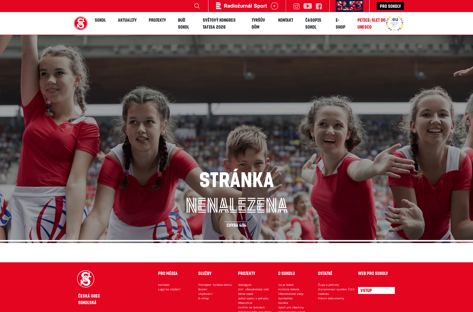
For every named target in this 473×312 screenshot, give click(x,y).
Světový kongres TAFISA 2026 (219, 23)
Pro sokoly (390, 6)
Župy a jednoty (328, 284)
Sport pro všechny (291, 307)
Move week (245, 293)
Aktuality (127, 20)
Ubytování (205, 293)
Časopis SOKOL (313, 23)
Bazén (202, 289)
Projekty (157, 20)
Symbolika (285, 298)
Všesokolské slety (290, 293)
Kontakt (285, 20)
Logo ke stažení (169, 289)
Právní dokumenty (331, 298)
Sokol (100, 20)
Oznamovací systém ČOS (336, 289)
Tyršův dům (258, 23)
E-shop (340, 23)
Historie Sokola (288, 289)
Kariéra (283, 302)
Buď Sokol (183, 23)
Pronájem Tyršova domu (215, 284)
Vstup (366, 290)
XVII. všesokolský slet (253, 289)
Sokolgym (245, 284)
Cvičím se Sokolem (251, 307)
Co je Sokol (286, 284)
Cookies (323, 293)
